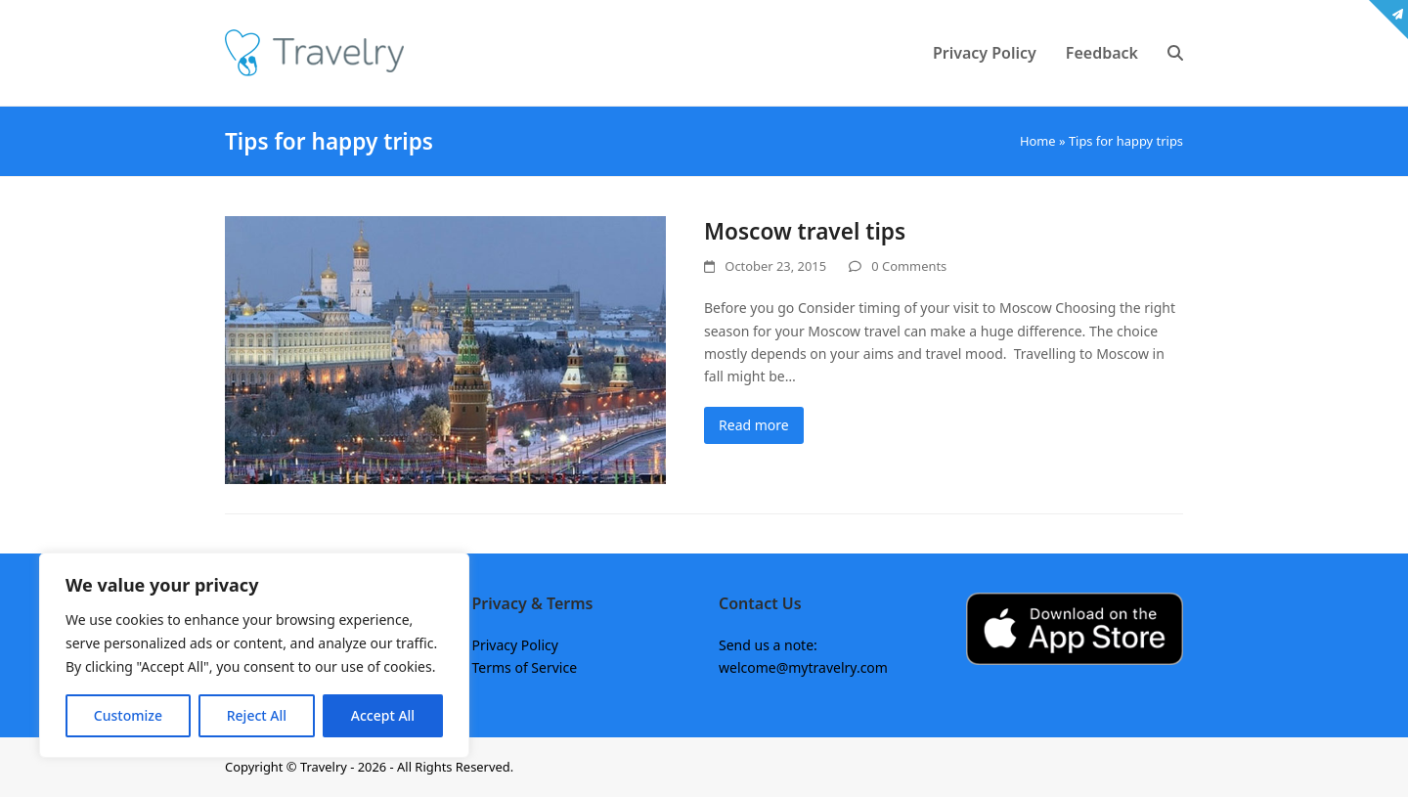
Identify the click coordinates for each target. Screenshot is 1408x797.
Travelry (325, 766)
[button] (1175, 53)
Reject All (256, 715)
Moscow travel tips (804, 231)
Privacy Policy (515, 645)
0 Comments (908, 266)
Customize (128, 715)
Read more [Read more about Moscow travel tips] (754, 425)
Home (1038, 141)
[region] (254, 655)
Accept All (383, 715)
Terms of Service (525, 667)
